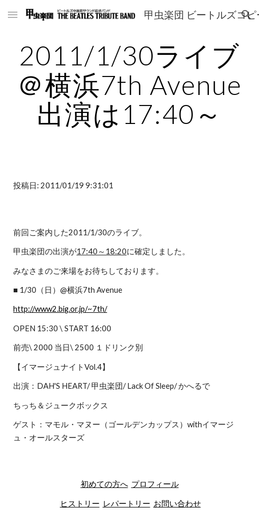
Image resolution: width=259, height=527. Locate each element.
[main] (129, 84)
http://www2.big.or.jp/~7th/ (60, 308)
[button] (12, 14)
